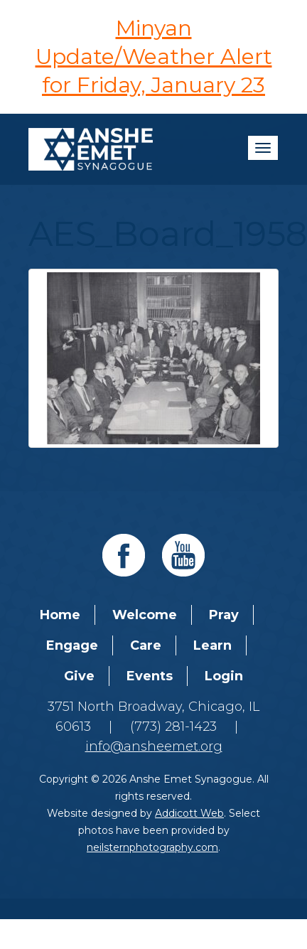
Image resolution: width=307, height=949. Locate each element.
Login (224, 676)
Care (145, 645)
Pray (224, 615)
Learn (212, 645)
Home (60, 615)
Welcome (144, 615)
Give (79, 676)
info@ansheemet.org (153, 746)
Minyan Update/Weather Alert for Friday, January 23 (154, 56)
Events (149, 676)
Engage (72, 645)
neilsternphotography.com (152, 847)
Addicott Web (189, 813)
